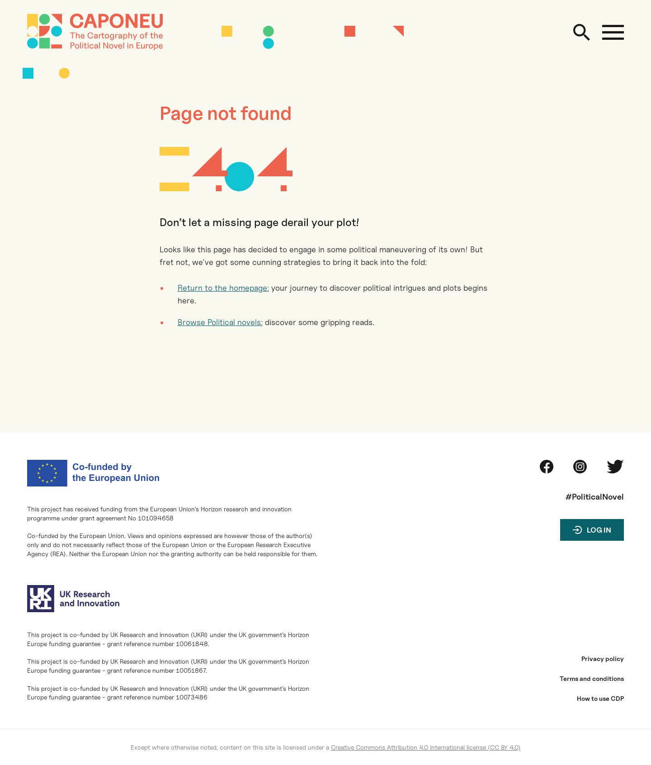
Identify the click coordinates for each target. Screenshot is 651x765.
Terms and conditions (592, 678)
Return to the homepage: (223, 288)
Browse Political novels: (220, 322)
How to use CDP (600, 698)
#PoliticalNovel (595, 496)
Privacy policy (602, 659)
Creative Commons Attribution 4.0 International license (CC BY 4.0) (426, 747)
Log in (599, 530)
